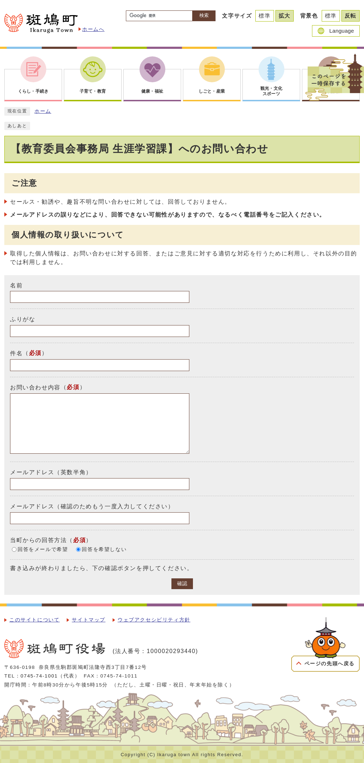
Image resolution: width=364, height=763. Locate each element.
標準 (264, 16)
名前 (16, 285)
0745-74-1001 (39, 676)
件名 (16, 353)
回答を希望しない (104, 549)
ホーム (42, 111)
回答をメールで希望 (43, 549)
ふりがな (22, 319)
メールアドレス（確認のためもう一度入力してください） (92, 506)
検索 (204, 15)
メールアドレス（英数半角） (51, 472)
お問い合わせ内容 (35, 387)
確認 (182, 583)
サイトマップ (88, 620)
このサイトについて (34, 620)
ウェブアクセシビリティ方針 (154, 620)
